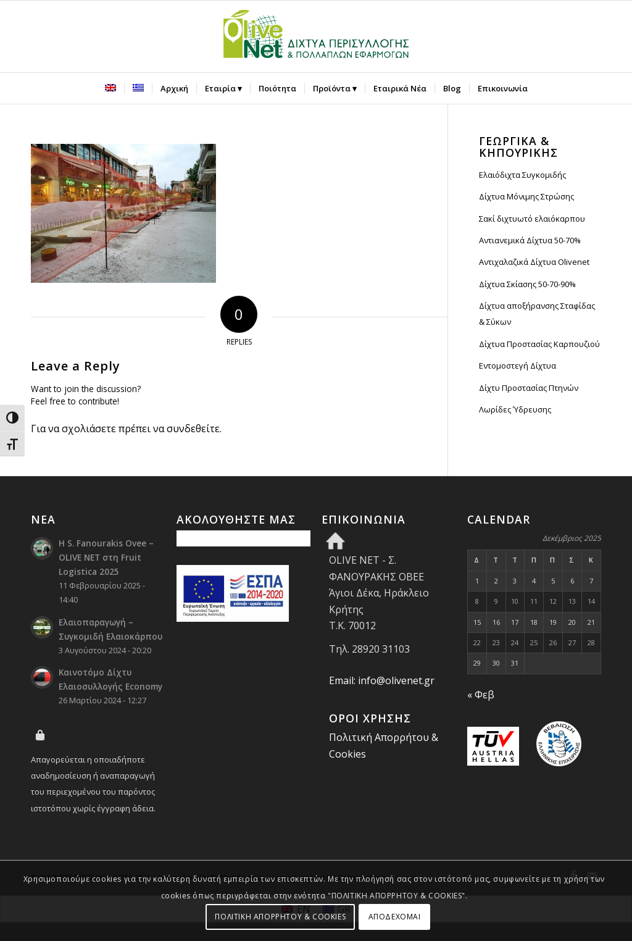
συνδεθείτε (193, 428)
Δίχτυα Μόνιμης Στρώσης (526, 196)
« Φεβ (480, 694)
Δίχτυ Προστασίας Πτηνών (528, 387)
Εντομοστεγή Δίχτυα (517, 365)
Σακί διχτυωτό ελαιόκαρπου (532, 218)
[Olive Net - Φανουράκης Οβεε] (316, 36)
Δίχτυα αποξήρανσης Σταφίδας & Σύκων (537, 313)
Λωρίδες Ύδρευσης (515, 409)
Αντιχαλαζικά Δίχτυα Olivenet (534, 261)
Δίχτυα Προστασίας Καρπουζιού (539, 343)
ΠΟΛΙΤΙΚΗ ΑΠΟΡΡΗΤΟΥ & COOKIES (280, 916)
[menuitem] (110, 88)
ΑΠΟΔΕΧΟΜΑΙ (394, 916)
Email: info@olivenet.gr (381, 680)
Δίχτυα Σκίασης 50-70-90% (527, 284)
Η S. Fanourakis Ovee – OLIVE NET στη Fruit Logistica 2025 (106, 557)
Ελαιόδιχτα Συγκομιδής (522, 174)
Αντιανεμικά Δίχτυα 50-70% (530, 240)
